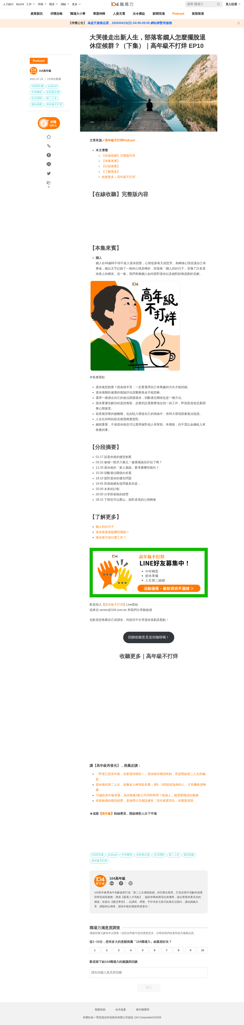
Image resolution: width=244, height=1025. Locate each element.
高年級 (106, 813)
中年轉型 (36, 92)
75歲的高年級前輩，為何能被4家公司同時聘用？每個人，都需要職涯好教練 (147, 795)
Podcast (178, 13)
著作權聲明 (142, 1009)
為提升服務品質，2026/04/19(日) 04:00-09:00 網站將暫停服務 (129, 23)
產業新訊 (36, 13)
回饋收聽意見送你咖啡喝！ (148, 637)
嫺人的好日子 (105, 526)
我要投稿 (100, 1009)
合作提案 (120, 1009)
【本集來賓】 (111, 161)
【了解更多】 (111, 171)
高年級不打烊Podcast (120, 140)
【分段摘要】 (111, 166)
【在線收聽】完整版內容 (118, 155)
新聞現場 (158, 13)
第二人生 (51, 98)
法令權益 (139, 13)
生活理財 (36, 98)
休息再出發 (53, 92)
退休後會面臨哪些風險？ (112, 532)
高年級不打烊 (54, 104)
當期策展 (198, 13)
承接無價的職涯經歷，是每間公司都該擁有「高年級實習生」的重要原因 (144, 800)
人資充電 (119, 13)
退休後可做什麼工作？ (111, 537)
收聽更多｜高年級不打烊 (118, 177)
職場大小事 (77, 13)
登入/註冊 (231, 4)
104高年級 (45, 70)
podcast (52, 86)
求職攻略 (56, 13)
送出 (149, 987)
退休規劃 (36, 104)
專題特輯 (99, 13)
